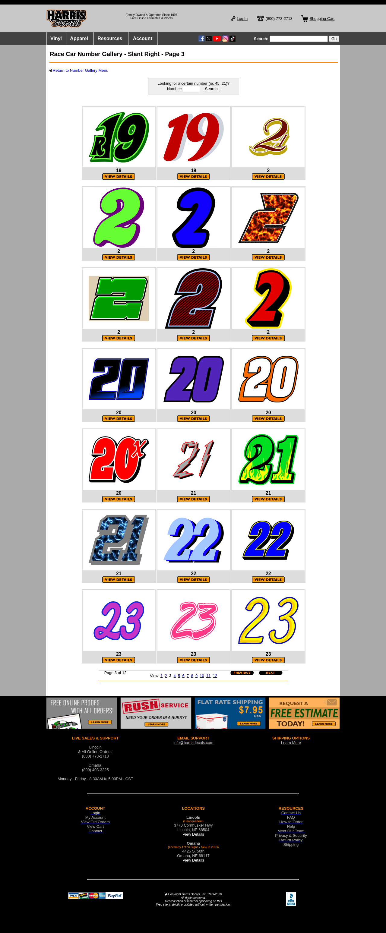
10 (202, 675)
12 (215, 675)
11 (208, 675)
